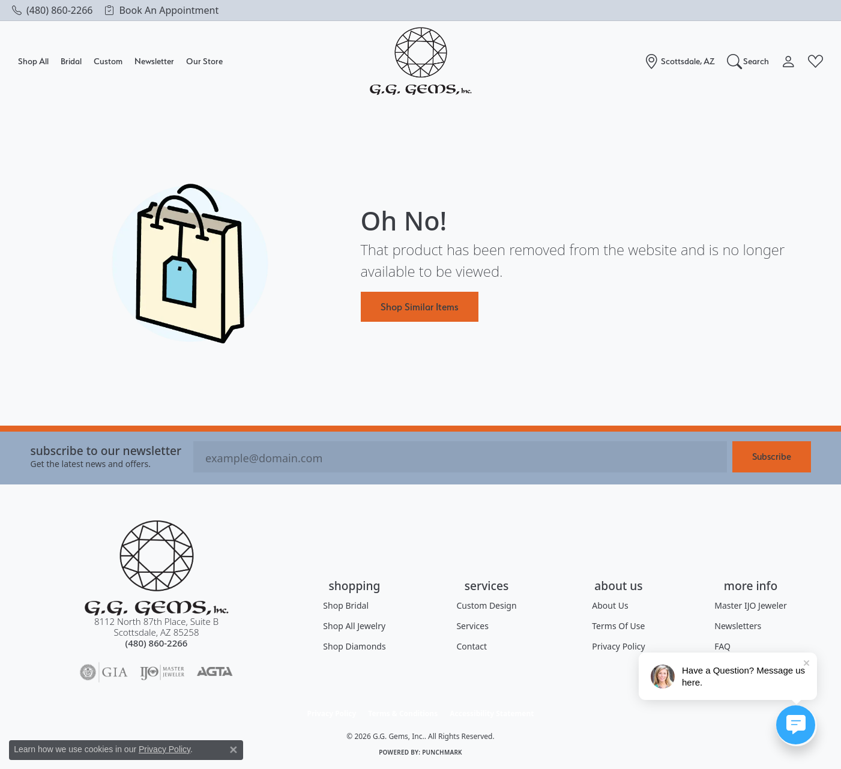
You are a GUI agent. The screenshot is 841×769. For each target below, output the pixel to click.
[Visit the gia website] (104, 672)
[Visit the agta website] (214, 672)
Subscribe (771, 456)
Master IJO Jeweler (750, 605)
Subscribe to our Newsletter (106, 450)
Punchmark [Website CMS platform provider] (442, 752)
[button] (748, 61)
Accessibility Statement (492, 713)
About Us (610, 605)
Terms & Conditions (403, 713)
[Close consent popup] (233, 749)
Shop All (33, 61)
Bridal (71, 61)
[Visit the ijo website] (162, 672)
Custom (108, 61)
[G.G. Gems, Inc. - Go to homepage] (157, 568)
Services (472, 626)
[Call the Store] (156, 643)
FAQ (722, 646)
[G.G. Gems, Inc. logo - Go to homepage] (421, 61)
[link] (52, 10)
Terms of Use (618, 626)
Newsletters (737, 626)
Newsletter (154, 61)
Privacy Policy (618, 646)
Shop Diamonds (354, 646)
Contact (471, 646)
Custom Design (486, 605)
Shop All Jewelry (354, 626)
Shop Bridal (346, 605)
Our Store (204, 61)
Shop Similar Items (420, 307)
